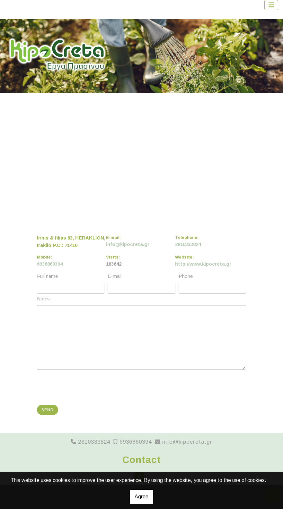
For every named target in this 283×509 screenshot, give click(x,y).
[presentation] (87, 387)
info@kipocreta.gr (127, 244)
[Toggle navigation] (271, 5)
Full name (47, 276)
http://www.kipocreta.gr (203, 264)
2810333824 (188, 244)
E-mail (114, 276)
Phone (186, 276)
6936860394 (50, 264)
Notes (43, 298)
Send (47, 410)
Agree (141, 496)
